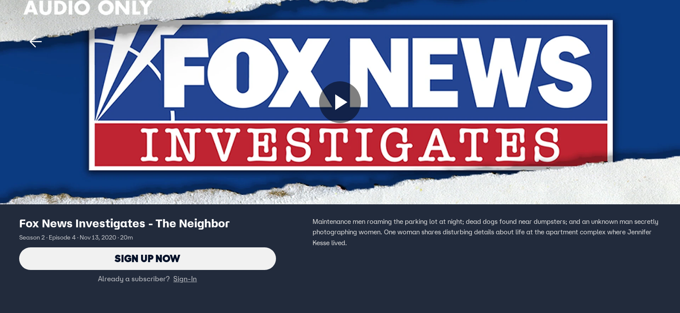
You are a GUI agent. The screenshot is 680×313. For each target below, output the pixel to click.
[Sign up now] (340, 102)
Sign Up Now (147, 258)
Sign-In (185, 278)
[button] (36, 42)
